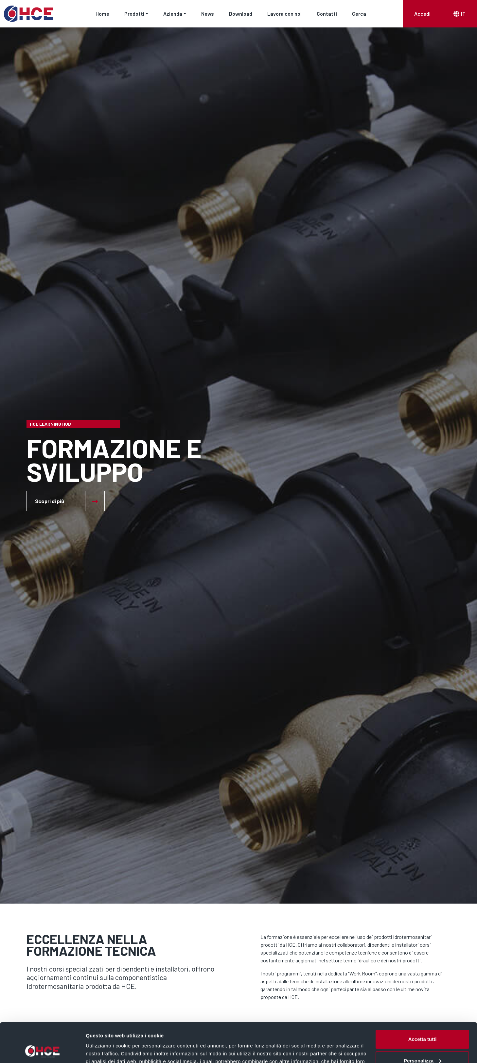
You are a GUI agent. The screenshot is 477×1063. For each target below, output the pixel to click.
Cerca (359, 13)
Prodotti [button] (134, 13)
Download (240, 13)
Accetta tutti (422, 1002)
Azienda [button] (172, 13)
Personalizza (422, 1023)
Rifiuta (422, 1045)
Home (102, 13)
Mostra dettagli (103, 1050)
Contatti (327, 13)
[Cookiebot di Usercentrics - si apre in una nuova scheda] (42, 1050)
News (207, 13)
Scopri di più (49, 501)
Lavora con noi (284, 13)
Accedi (422, 13)
